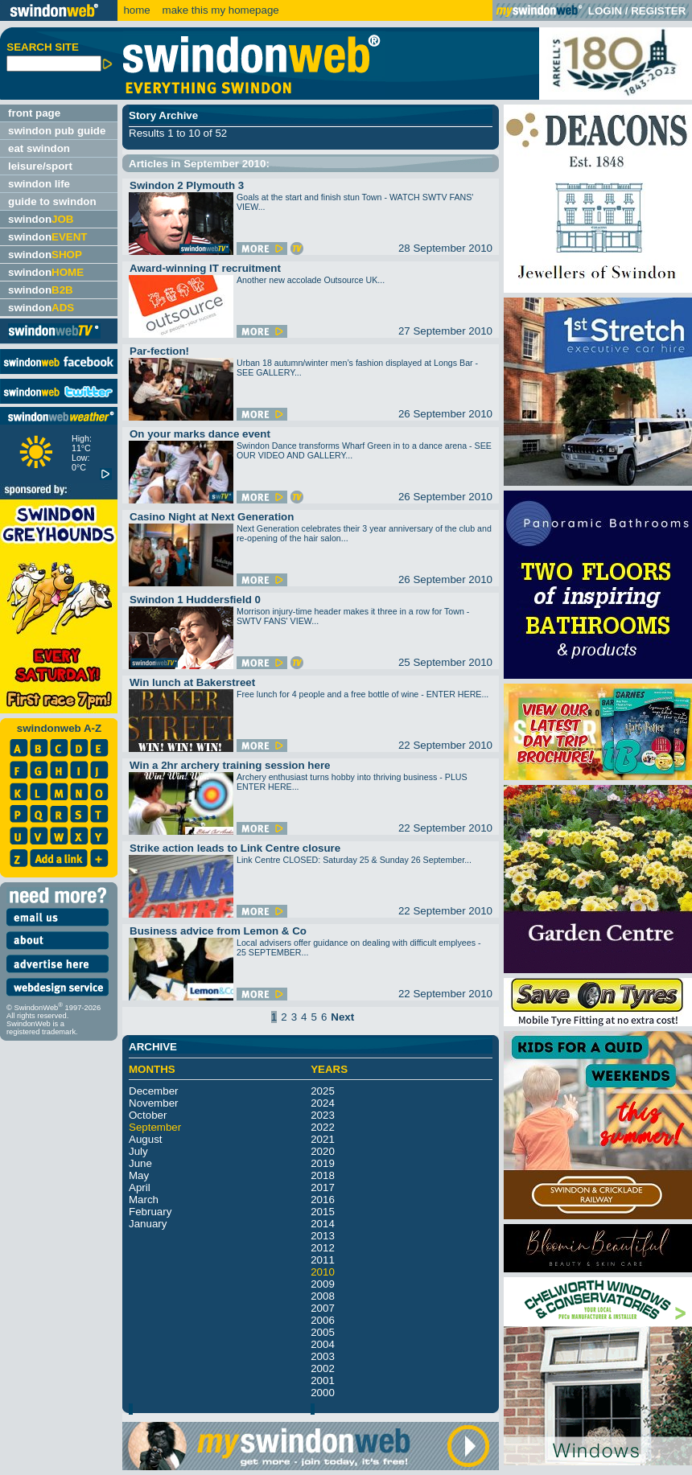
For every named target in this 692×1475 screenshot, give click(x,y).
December (153, 1091)
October (148, 1115)
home (136, 10)
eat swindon (39, 148)
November (153, 1103)
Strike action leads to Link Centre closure (235, 848)
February (150, 1212)
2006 (323, 1320)
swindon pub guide (56, 131)
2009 (323, 1284)
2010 (323, 1272)
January (148, 1224)
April (139, 1187)
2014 (323, 1224)
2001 (323, 1380)
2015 (323, 1212)
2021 (323, 1139)
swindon (40, 219)
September (155, 1127)
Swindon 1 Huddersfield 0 (195, 600)
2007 (323, 1308)
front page (34, 113)
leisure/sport (40, 166)
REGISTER (658, 11)
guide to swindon (52, 201)
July (138, 1151)
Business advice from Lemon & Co (218, 931)
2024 (323, 1103)
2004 (323, 1344)
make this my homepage (219, 10)
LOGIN (605, 11)
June (140, 1163)
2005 (323, 1332)
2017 (323, 1187)
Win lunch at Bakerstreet (192, 682)
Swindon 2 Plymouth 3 (187, 185)
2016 (323, 1200)
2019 (323, 1163)
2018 (323, 1175)
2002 (323, 1368)
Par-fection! (159, 351)
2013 (323, 1236)
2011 (323, 1260)
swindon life (39, 184)
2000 (323, 1393)
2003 (323, 1356)
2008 (323, 1296)
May (139, 1175)
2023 (323, 1115)
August (146, 1139)
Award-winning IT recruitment (205, 268)
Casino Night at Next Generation (212, 517)
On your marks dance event (200, 434)
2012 (323, 1248)
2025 (323, 1091)
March (144, 1200)
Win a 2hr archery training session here (230, 765)
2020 (323, 1151)
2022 (323, 1127)
